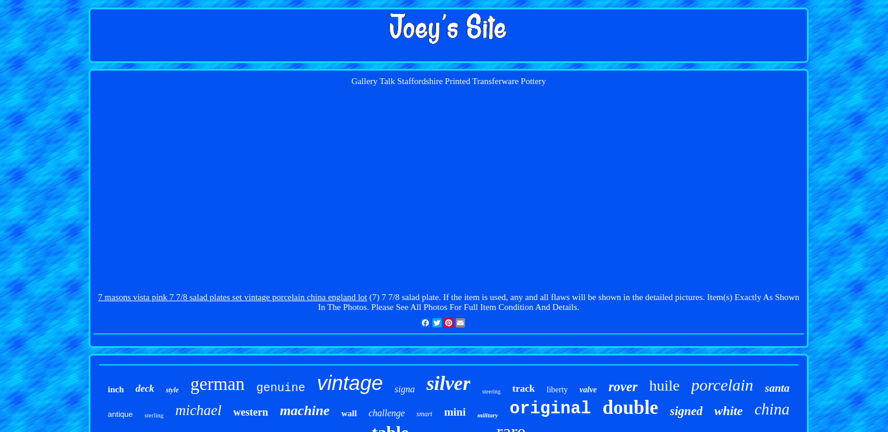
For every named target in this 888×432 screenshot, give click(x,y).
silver (448, 383)
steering (491, 391)
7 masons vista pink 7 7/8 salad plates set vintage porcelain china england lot (232, 297)
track (523, 388)
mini (455, 412)
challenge (387, 413)
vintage (350, 382)
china (771, 409)
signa (404, 389)
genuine (280, 388)
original (550, 409)
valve (588, 389)
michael (199, 410)
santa (777, 388)
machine (305, 410)
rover (623, 386)
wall (349, 413)
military (487, 415)
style (172, 390)
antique (120, 414)
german (217, 384)
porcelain (722, 385)
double (630, 407)
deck (144, 388)
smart (424, 414)
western (250, 412)
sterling (154, 415)
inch (116, 389)
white (728, 410)
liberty (557, 389)
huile (664, 385)
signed (686, 411)
